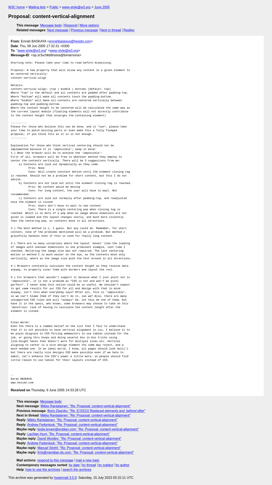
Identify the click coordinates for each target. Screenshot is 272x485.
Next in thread (110, 30)
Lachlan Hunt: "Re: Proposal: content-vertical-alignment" (68, 434)
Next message (57, 30)
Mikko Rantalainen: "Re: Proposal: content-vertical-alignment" (86, 406)
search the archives (77, 469)
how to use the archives (43, 469)
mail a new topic (88, 460)
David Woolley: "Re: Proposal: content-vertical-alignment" (79, 438)
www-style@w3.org (76, 7)
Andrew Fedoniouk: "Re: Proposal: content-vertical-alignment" (72, 424)
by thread (89, 465)
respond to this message (55, 460)
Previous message (84, 30)
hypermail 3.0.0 (65, 477)
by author (122, 465)
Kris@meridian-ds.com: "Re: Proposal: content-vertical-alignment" (85, 452)
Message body (51, 25)
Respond (70, 25)
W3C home (16, 7)
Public (53, 7)
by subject (105, 465)
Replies (129, 30)
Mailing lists (37, 7)
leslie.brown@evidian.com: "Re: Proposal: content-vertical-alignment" (88, 429)
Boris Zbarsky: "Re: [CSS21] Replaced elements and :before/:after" (96, 411)
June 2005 (102, 7)
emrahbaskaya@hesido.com (70, 41)
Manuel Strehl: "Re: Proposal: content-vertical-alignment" (79, 448)
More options (89, 25)
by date (74, 465)
